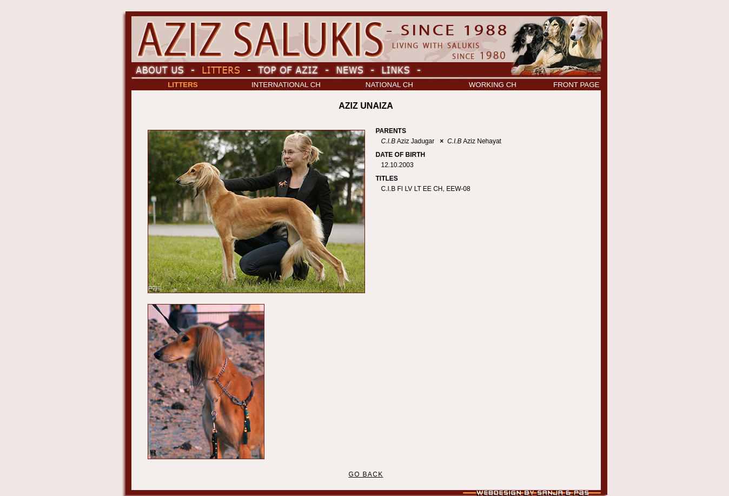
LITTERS (183, 85)
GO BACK (365, 474)
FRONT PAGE (576, 85)
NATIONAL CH (389, 85)
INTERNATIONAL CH (286, 85)
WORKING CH (492, 85)
